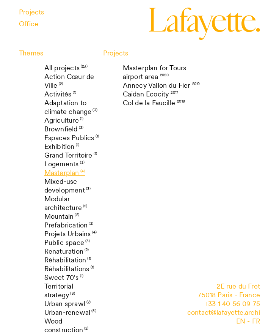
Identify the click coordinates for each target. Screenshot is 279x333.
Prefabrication (68, 225)
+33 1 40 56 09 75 (232, 303)
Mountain (61, 216)
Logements (64, 163)
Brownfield (64, 129)
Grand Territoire (70, 155)
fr (256, 321)
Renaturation (66, 251)
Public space (67, 242)
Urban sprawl (67, 303)
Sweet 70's (64, 277)
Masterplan (64, 172)
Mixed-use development (67, 185)
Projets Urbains (70, 233)
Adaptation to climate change (70, 107)
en (240, 321)
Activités (60, 94)
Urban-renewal (70, 312)
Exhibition (62, 146)
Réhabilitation (67, 260)
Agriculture (64, 120)
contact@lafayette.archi (223, 312)
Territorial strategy (59, 290)
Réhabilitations (69, 268)
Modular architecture (66, 203)
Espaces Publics (71, 137)
